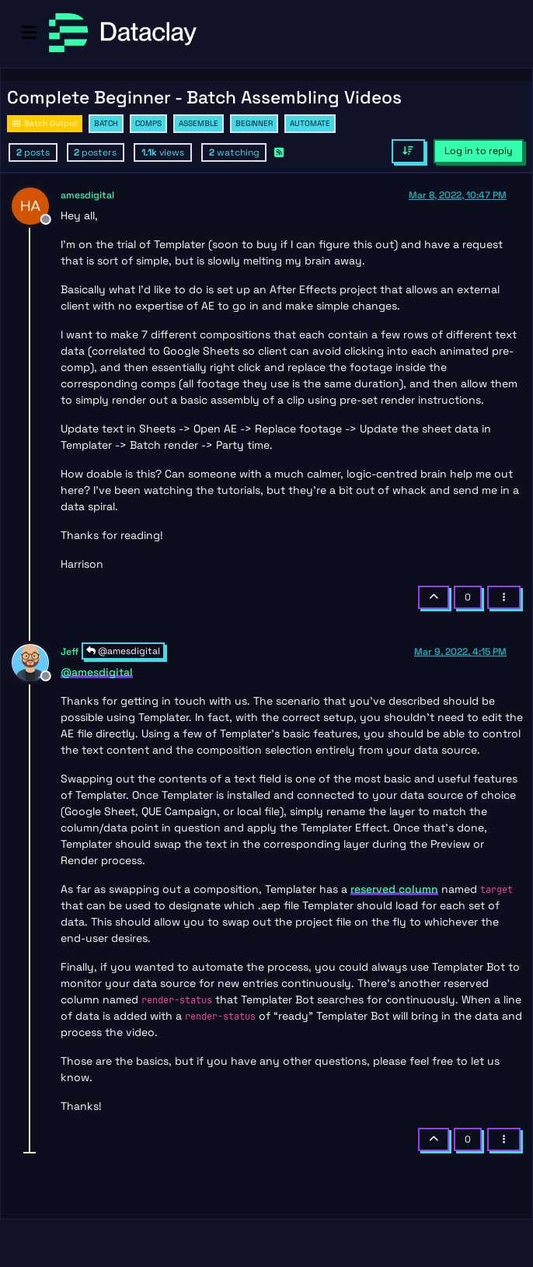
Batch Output (45, 123)
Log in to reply (478, 151)
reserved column (394, 889)
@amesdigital (123, 651)
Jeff (69, 652)
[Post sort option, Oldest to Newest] (408, 151)
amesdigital (87, 195)
